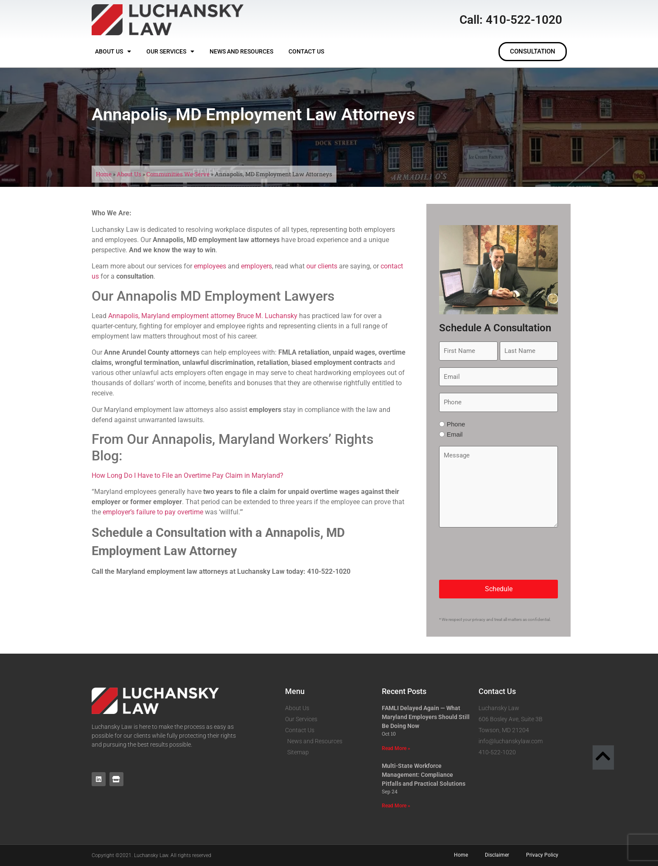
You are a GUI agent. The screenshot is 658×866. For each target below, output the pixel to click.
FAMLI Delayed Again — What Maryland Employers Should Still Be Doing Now (426, 717)
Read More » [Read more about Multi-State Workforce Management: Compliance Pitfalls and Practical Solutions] (396, 806)
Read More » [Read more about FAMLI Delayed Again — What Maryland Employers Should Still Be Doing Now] (396, 748)
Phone (456, 424)
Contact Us (306, 51)
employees (210, 266)
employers (256, 266)
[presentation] (503, 553)
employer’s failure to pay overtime (153, 512)
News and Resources (241, 51)
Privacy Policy (542, 855)
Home (104, 174)
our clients (321, 266)
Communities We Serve (178, 174)
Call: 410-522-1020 (510, 20)
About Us (113, 51)
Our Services (170, 51)
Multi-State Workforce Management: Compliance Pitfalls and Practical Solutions (423, 774)
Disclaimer (497, 855)
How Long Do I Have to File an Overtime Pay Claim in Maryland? (187, 475)
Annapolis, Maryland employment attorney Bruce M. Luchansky (202, 316)
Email (455, 434)
